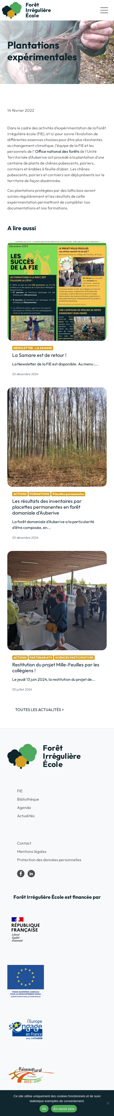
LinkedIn (31, 873)
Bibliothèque (28, 799)
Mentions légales (31, 851)
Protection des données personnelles (49, 859)
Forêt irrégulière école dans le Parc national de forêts (20, 873)
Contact (24, 843)
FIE (19, 790)
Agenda (24, 807)
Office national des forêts (57, 151)
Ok (44, 1109)
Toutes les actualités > (39, 709)
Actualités (26, 815)
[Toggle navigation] (104, 10)
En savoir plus (63, 1109)
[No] (107, 1103)
